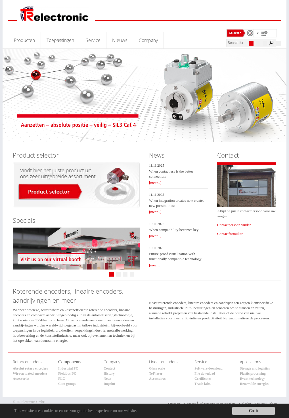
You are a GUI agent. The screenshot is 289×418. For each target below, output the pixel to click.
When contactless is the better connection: (171, 174)
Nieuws (119, 40)
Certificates (202, 379)
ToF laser (155, 373)
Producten (24, 40)
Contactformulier (230, 234)
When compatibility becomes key (173, 230)
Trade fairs (202, 384)
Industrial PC (68, 368)
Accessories (21, 379)
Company (148, 40)
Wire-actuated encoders (30, 373)
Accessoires (157, 379)
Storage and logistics (255, 368)
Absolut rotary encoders (30, 368)
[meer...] (155, 183)
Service (93, 40)
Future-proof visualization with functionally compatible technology (175, 256)
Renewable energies (254, 384)
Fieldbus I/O (67, 373)
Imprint (109, 384)
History (109, 373)
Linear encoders (163, 361)
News (107, 379)
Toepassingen (60, 40)
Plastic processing (253, 373)
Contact (109, 368)
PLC (61, 379)
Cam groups (67, 384)
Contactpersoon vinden (234, 225)
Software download (208, 368)
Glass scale (157, 368)
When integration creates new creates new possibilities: (176, 203)
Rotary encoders (27, 361)
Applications (250, 361)
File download (204, 373)
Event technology (252, 379)
